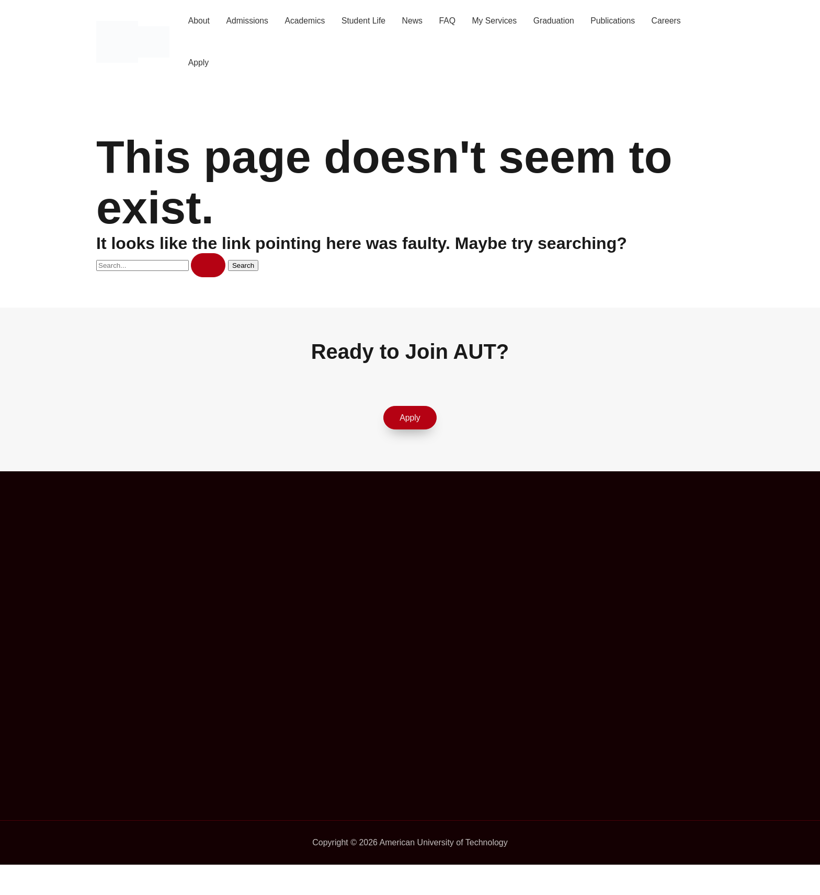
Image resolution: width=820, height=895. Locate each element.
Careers (674, 20)
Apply (198, 62)
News (415, 20)
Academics (307, 20)
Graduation (559, 20)
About (199, 20)
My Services (499, 20)
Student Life (366, 20)
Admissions (248, 20)
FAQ (451, 20)
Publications (619, 20)
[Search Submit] (208, 265)
